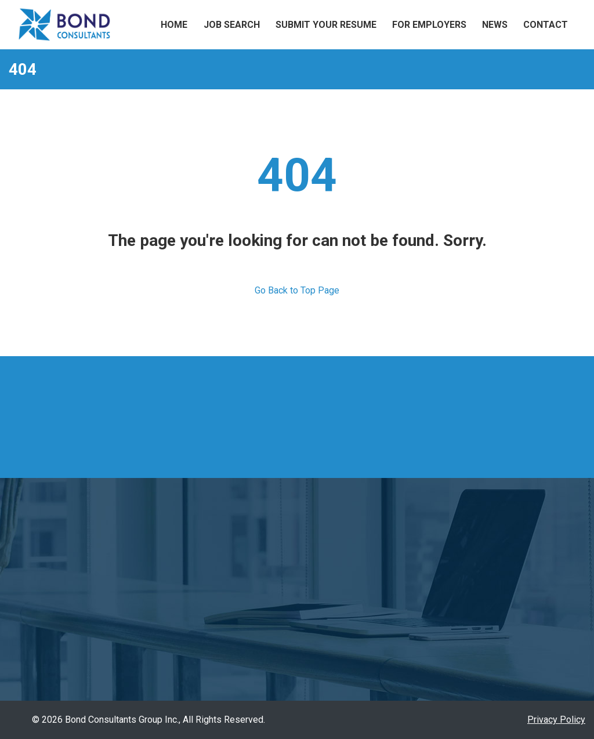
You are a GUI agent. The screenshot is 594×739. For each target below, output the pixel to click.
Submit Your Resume (326, 24)
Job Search (232, 24)
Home (174, 24)
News (495, 24)
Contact (545, 24)
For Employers (429, 24)
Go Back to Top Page (297, 290)
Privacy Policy (556, 719)
